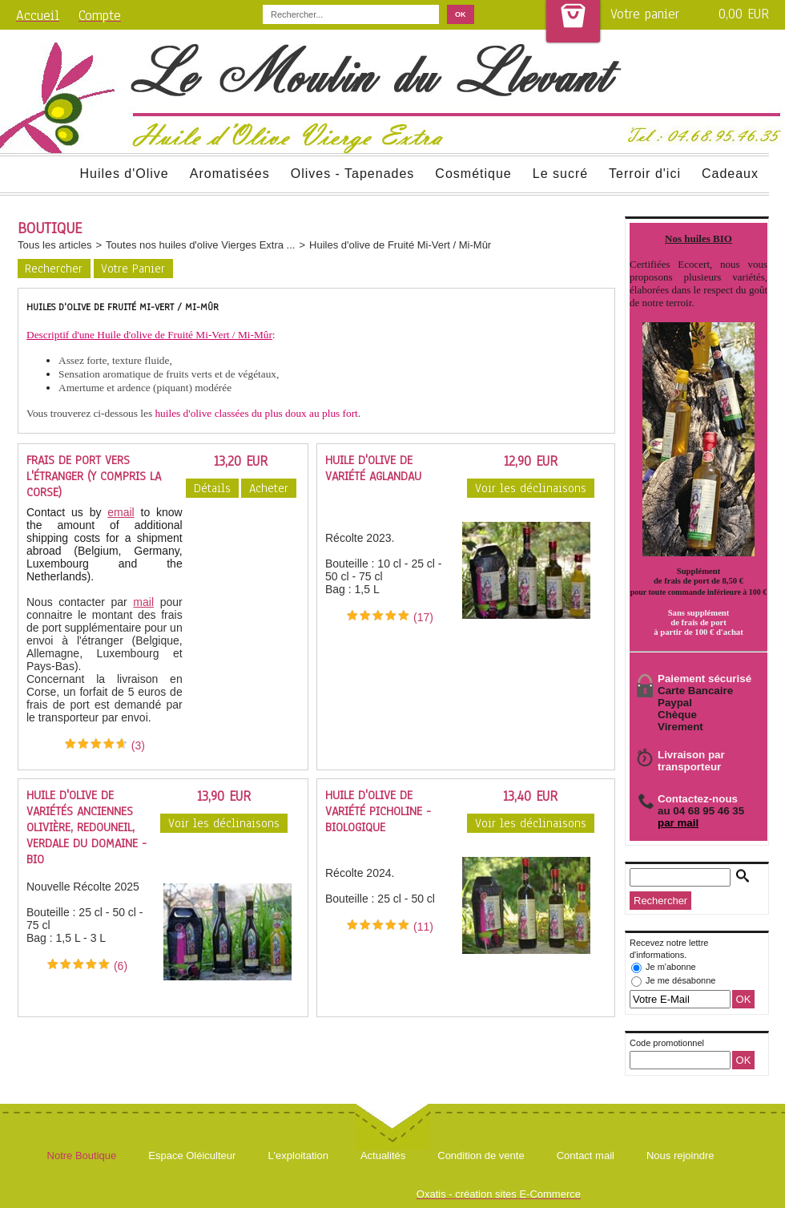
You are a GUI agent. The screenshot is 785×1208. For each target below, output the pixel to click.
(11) (423, 926)
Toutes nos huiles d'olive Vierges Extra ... (200, 245)
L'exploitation (298, 1155)
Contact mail (585, 1155)
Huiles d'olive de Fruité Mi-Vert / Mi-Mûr (400, 245)
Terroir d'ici (645, 173)
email (120, 512)
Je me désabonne (680, 980)
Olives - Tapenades (353, 173)
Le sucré (560, 173)
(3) (138, 745)
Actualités (382, 1155)
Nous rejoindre (680, 1155)
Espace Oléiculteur (191, 1155)
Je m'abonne (671, 967)
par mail (678, 823)
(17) (423, 617)
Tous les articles (54, 245)
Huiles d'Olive (123, 173)
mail (143, 602)
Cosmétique (473, 173)
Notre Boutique (82, 1155)
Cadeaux (730, 173)
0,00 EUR (744, 14)
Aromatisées (230, 173)
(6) (120, 966)
